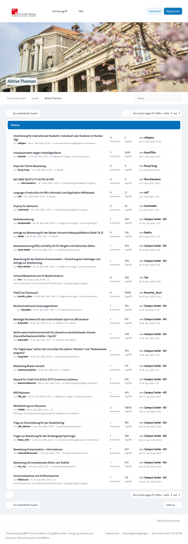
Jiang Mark (23, 356)
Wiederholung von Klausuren (29, 406)
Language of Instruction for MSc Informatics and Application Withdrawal (53, 192)
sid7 (20, 196)
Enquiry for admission (25, 206)
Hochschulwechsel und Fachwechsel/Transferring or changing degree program (50, 283)
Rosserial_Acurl (153, 292)
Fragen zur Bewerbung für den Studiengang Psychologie (44, 436)
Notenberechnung (23, 219)
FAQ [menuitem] (78, 11)
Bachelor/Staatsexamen (68, 249)
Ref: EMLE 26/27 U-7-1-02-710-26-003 (33, 179)
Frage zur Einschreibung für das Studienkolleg (38, 422)
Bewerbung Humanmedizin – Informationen (38, 449)
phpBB (23, 533)
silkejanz (22, 143)
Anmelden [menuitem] (155, 11)
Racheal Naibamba (27, 382)
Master (60, 169)
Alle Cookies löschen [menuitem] (166, 521)
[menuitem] (58, 11)
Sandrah (22, 156)
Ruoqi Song (23, 169)
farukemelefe (24, 222)
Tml (19, 279)
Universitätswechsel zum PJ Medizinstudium (38, 276)
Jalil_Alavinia (24, 426)
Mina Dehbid (24, 266)
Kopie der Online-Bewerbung (29, 166)
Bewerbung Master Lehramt (28, 366)
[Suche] (172, 98)
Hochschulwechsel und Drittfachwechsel (36, 476)
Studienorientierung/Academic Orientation (75, 143)
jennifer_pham (25, 296)
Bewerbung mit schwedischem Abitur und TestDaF (41, 462)
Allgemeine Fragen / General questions (71, 156)
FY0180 (21, 409)
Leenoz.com (86, 533)
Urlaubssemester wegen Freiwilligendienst (37, 152)
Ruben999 (23, 322)
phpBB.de (44, 538)
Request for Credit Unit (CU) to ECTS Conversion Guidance (45, 379)
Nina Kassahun (28, 182)
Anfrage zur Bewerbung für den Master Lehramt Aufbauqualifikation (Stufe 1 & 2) (58, 232)
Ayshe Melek (24, 249)
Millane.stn (23, 479)
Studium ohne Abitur (66, 322)
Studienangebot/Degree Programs (79, 182)
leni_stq (22, 466)
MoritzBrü (26, 309)
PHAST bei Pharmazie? (25, 292)
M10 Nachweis (21, 393)
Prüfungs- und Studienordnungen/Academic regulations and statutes (46, 413)
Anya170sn (150, 152)
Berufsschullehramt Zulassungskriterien (35, 306)
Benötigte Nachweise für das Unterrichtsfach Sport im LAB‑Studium (50, 319)
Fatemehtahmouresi (27, 452)
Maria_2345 (23, 439)
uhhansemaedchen (27, 369)
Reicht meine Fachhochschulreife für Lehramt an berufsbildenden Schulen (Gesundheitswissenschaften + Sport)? (54, 334)
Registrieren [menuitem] (173, 11)
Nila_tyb (22, 396)
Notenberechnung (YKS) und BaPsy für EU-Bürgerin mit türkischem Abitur (54, 246)
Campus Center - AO (155, 219)
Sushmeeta (23, 209)
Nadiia (21, 236)
